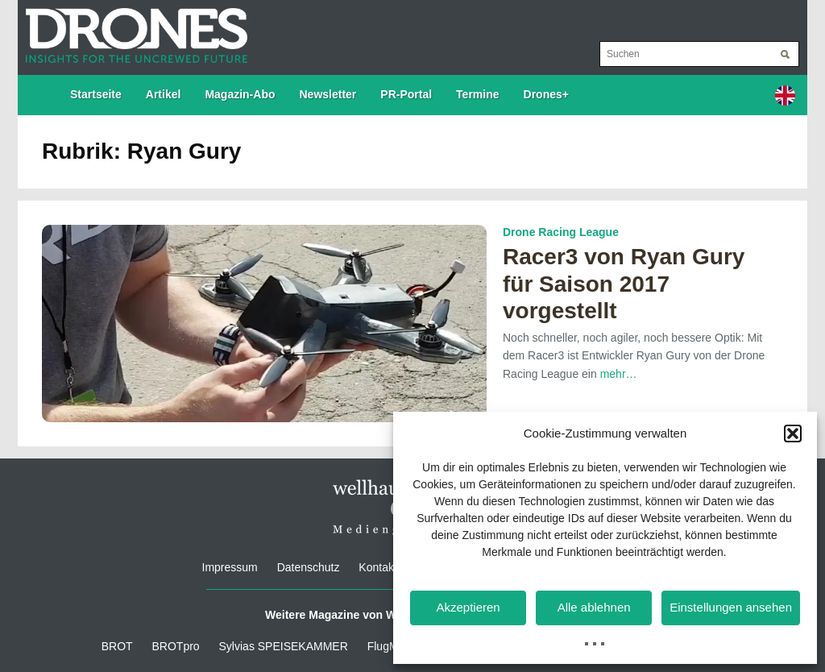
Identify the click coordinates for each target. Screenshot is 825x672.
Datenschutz (308, 567)
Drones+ (546, 94)
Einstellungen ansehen (731, 607)
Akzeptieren (468, 607)
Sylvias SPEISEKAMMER (283, 646)
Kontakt (377, 567)
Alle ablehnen (594, 607)
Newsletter (328, 94)
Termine (477, 94)
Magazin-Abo (240, 94)
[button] (793, 433)
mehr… (618, 373)
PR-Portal (406, 94)
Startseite (96, 94)
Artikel (163, 94)
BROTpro (176, 646)
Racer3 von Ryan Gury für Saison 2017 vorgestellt (623, 283)
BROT (117, 646)
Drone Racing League (561, 232)
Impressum (230, 567)
